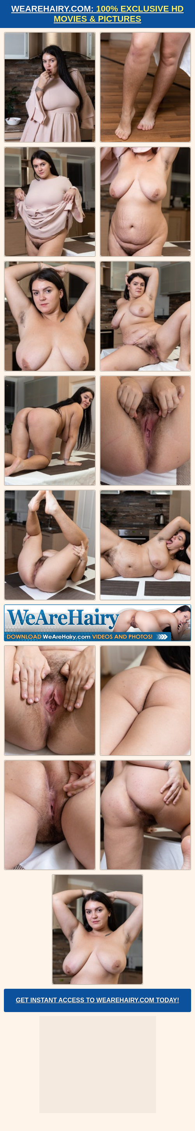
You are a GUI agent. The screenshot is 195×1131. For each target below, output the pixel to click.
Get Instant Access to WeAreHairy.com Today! (97, 1000)
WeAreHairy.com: (97, 14)
